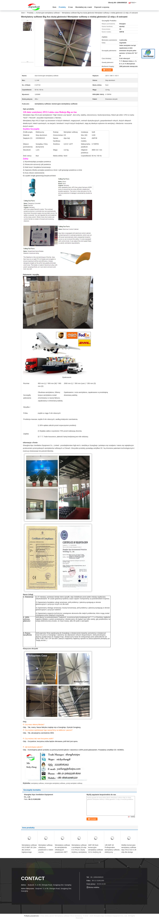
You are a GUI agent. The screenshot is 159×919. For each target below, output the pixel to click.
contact (33, 878)
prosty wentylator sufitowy (74, 783)
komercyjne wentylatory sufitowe (55, 783)
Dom (54, 7)
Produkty (62, 7)
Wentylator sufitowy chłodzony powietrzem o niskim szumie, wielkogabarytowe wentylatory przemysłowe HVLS (45, 852)
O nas (70, 7)
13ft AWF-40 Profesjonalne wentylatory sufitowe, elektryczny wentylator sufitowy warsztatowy (112, 851)
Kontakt (108, 70)
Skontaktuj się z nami (83, 7)
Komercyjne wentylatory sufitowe (48, 13)
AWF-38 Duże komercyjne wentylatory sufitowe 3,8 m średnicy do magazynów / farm (95, 849)
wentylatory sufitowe (37, 783)
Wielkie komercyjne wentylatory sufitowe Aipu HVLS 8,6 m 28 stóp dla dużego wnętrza (128, 849)
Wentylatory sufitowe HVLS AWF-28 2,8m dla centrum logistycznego (29, 848)
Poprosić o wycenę (101, 7)
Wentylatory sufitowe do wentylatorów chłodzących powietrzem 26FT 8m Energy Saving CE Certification (62, 851)
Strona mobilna (93, 887)
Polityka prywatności (31, 916)
